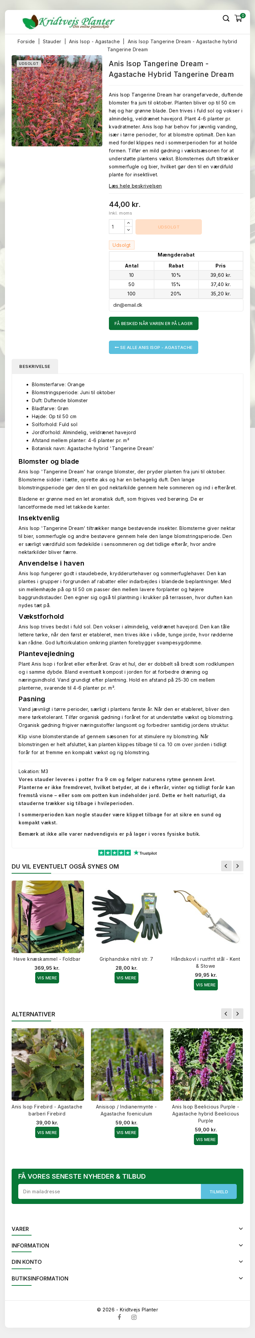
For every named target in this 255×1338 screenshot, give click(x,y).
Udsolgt (169, 227)
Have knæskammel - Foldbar (47, 959)
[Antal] (117, 226)
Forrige (226, 866)
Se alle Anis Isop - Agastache (154, 347)
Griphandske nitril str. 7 (126, 959)
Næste (238, 866)
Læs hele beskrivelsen (135, 186)
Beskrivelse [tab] (35, 366)
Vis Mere (47, 978)
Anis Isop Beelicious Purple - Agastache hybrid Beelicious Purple (205, 1114)
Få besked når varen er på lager (154, 323)
